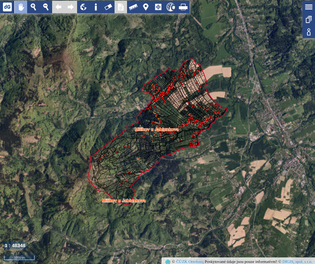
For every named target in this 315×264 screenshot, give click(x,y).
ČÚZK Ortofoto (189, 261)
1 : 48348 (15, 245)
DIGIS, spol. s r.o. (297, 261)
